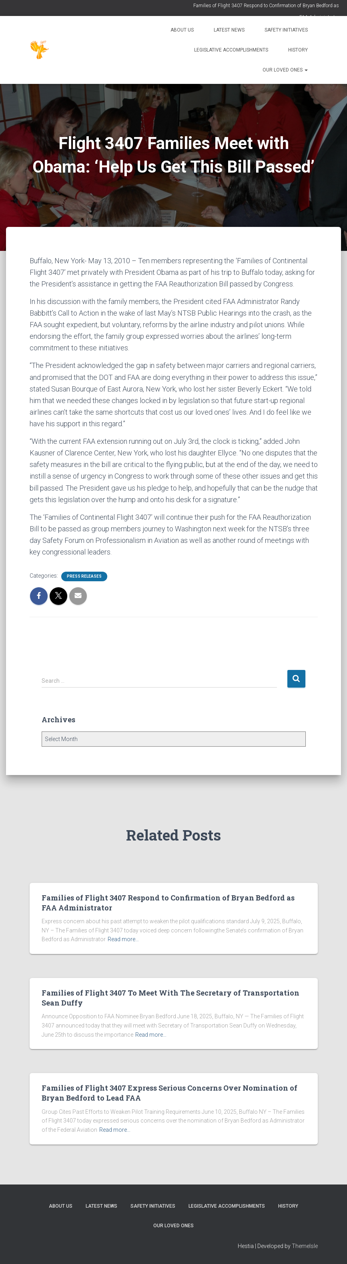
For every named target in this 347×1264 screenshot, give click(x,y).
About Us (182, 30)
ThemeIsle (305, 1246)
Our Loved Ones (285, 70)
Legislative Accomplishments (231, 50)
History (298, 50)
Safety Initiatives (286, 30)
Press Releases (84, 576)
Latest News (229, 30)
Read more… (123, 939)
